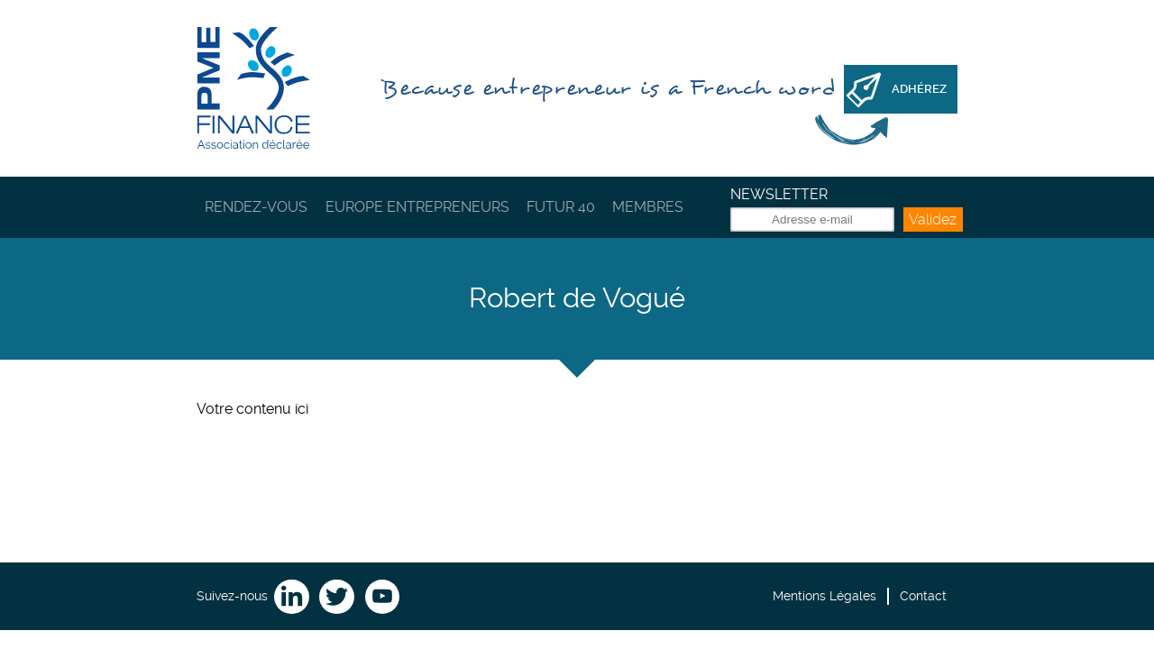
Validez (933, 219)
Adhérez (919, 89)
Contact (923, 596)
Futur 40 (561, 206)
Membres (647, 206)
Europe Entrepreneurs (417, 206)
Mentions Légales (824, 596)
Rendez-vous (256, 206)
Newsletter (779, 194)
